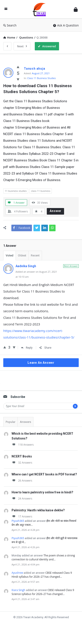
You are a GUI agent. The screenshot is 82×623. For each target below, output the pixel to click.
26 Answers (22, 480)
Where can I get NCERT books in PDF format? (44, 474)
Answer (55, 211)
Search (9, 25)
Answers (25, 422)
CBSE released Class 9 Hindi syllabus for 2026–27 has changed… (42, 575)
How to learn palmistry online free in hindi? (42, 492)
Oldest (22, 255)
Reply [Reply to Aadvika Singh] (27, 347)
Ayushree (17, 573)
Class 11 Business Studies (41, 78)
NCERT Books (22, 456)
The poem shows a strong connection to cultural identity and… (43, 557)
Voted (9, 255)
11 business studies (16, 190)
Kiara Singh (18, 590)
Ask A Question (66, 25)
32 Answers (22, 462)
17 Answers (22, 516)
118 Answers (23, 445)
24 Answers (22, 498)
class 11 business (40, 190)
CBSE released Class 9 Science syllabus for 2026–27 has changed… (43, 592)
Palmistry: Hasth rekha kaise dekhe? (38, 510)
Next (22, 46)
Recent (35, 255)
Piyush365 (18, 521)
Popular (10, 422)
